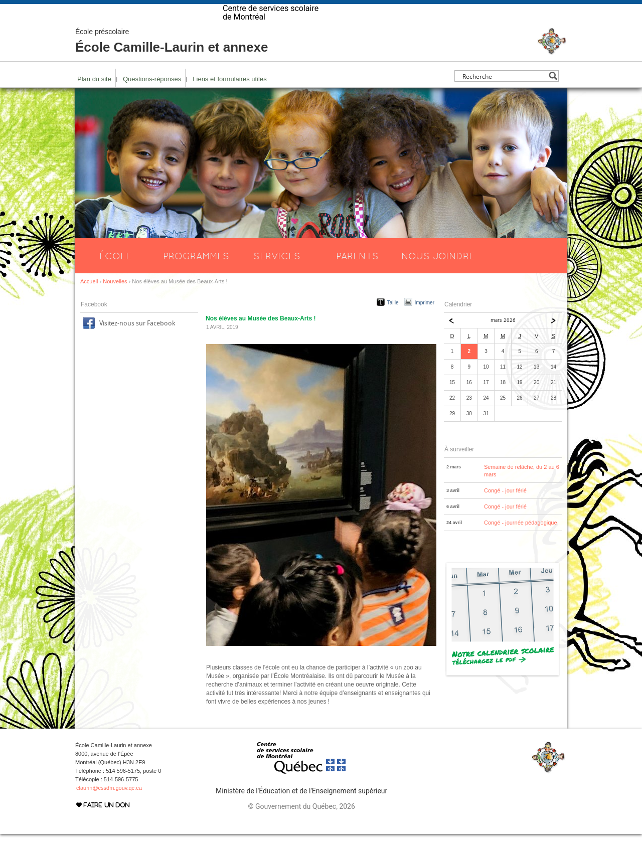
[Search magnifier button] (553, 95)
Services (276, 274)
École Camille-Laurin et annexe (171, 60)
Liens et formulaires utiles (229, 98)
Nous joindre (437, 274)
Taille (393, 321)
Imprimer (424, 321)
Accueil (89, 300)
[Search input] (503, 95)
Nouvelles (115, 300)
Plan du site (94, 98)
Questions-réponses (152, 98)
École (115, 274)
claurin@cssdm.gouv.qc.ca (109, 807)
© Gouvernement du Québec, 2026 (301, 825)
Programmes (196, 274)
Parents (357, 274)
